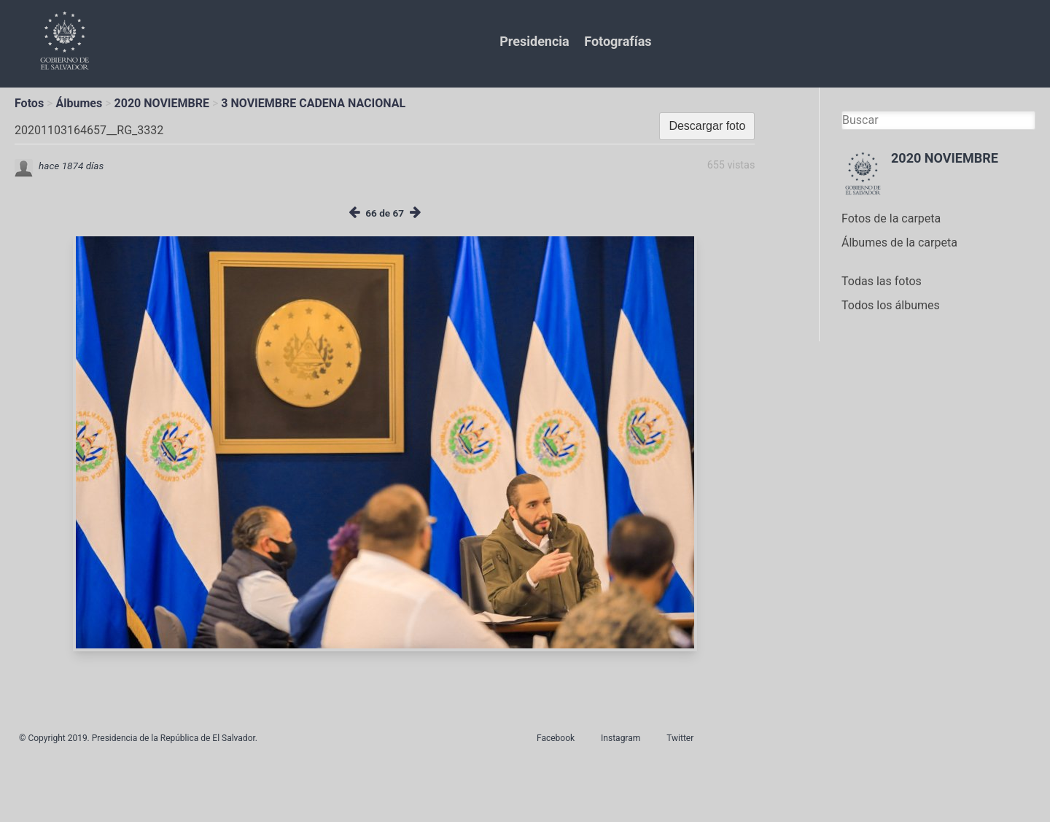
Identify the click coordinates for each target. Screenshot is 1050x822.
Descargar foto (707, 126)
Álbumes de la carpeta (899, 242)
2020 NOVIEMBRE (161, 103)
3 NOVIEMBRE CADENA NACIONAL (313, 103)
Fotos (29, 103)
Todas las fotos (881, 281)
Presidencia (534, 41)
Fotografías (617, 41)
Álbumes (78, 103)
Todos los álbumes (890, 305)
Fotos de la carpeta (891, 218)
